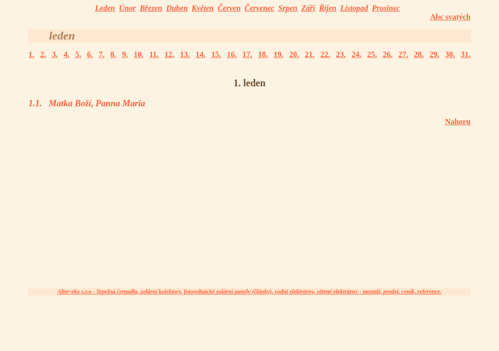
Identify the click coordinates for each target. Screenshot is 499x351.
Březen (151, 8)
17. (247, 54)
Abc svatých (450, 17)
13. (185, 54)
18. (263, 54)
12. (169, 54)
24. (357, 54)
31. (466, 54)
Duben (177, 8)
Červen (229, 8)
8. (113, 54)
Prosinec (386, 8)
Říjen (328, 8)
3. (55, 54)
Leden (105, 8)
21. (310, 54)
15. (216, 54)
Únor (127, 8)
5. (78, 54)
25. (372, 54)
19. (279, 54)
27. (403, 54)
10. (138, 54)
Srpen (287, 8)
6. (90, 54)
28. (419, 54)
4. (66, 54)
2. (43, 54)
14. (201, 54)
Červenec (259, 8)
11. (153, 54)
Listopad (354, 8)
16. (232, 54)
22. (325, 54)
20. (294, 54)
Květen (202, 8)
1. (31, 54)
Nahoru (457, 121)
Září (308, 8)
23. (341, 54)
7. (101, 54)
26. (388, 54)
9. (125, 54)
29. (435, 54)
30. (450, 54)
